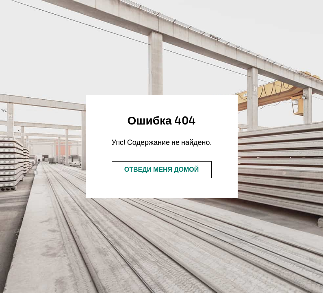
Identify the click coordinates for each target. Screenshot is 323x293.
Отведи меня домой (161, 170)
